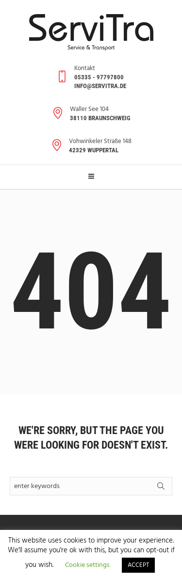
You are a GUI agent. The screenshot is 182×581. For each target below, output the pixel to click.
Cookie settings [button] (87, 565)
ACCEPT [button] (138, 565)
